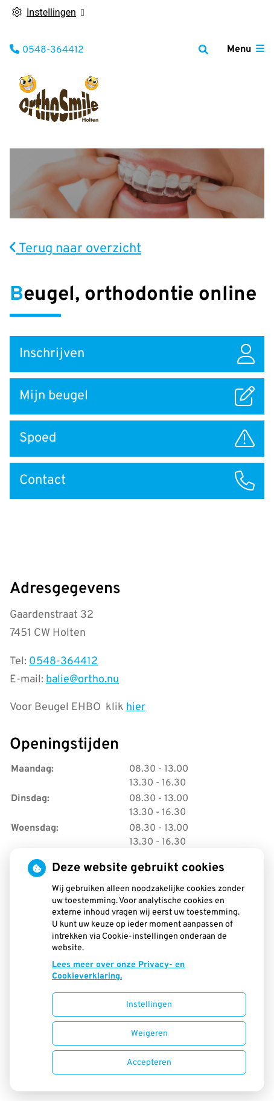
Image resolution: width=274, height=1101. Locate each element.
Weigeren (149, 1034)
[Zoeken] (203, 49)
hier (135, 707)
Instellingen (149, 1005)
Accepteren (149, 1063)
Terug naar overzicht (75, 249)
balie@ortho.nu (82, 680)
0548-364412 (63, 661)
